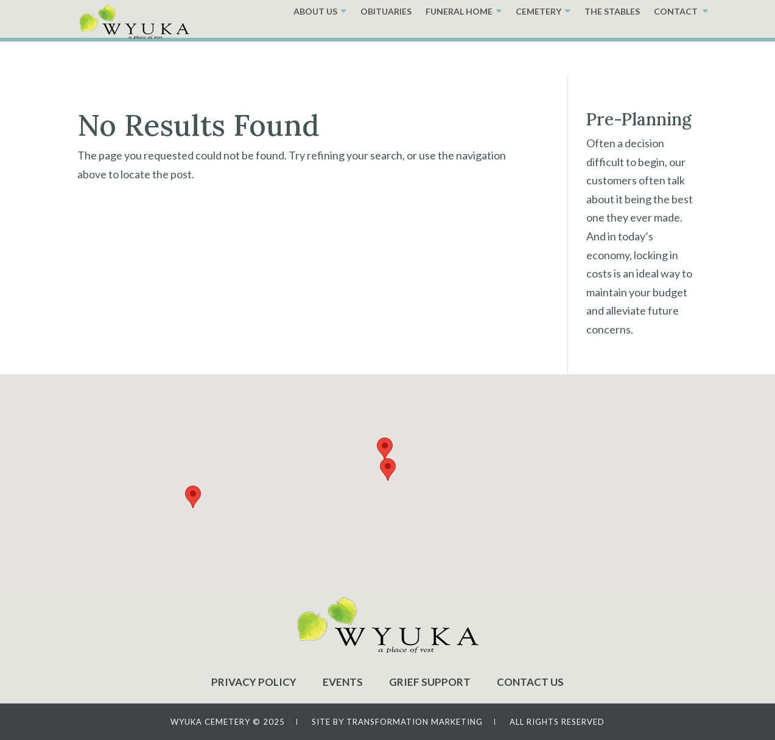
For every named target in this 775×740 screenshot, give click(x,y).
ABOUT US (315, 45)
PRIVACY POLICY (253, 681)
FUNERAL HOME (459, 45)
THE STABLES (612, 45)
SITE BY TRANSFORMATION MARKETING (397, 722)
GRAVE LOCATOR (439, 17)
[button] (388, 469)
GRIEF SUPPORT (430, 681)
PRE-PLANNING (550, 17)
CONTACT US (530, 681)
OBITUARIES (386, 45)
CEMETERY (538, 45)
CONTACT (676, 45)
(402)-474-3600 (659, 16)
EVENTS (343, 681)
